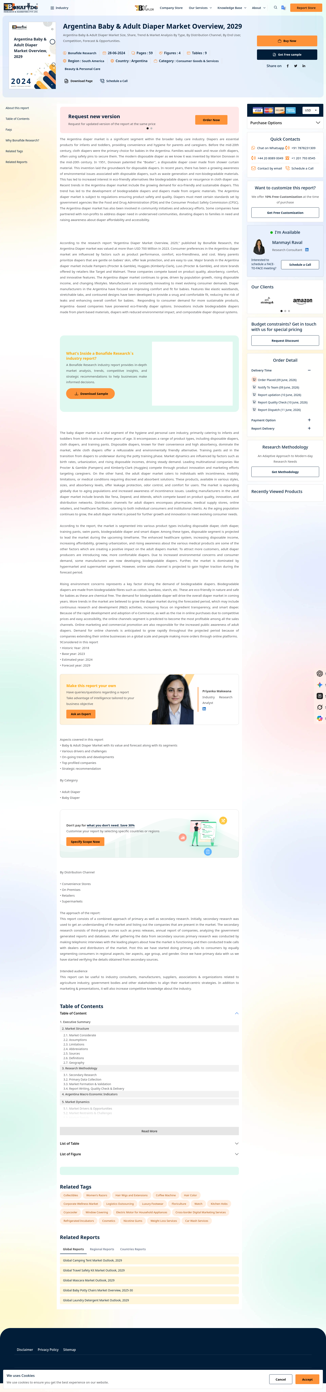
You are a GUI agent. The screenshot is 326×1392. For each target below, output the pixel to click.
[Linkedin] (204, 707)
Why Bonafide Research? (22, 138)
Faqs (9, 127)
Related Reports (16, 160)
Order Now (211, 118)
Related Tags (14, 149)
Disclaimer (26, 1358)
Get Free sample (287, 55)
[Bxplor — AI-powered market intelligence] (144, 7)
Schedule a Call (113, 81)
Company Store (171, 8)
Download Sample (92, 391)
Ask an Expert (81, 712)
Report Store (306, 8)
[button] (272, 8)
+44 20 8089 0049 (267, 156)
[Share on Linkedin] (305, 66)
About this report (17, 106)
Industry (56, 8)
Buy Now (287, 40)
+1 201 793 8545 (300, 156)
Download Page (78, 81)
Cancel (278, 1379)
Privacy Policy (52, 1358)
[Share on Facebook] (287, 66)
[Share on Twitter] (296, 66)
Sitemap (77, 1358)
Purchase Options (285, 120)
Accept (306, 1379)
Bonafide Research (83, 53)
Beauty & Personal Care (158, 68)
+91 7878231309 (300, 146)
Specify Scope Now (85, 839)
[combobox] (311, 108)
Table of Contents (18, 117)
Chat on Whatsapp (267, 146)
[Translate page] (283, 7)
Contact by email (266, 166)
